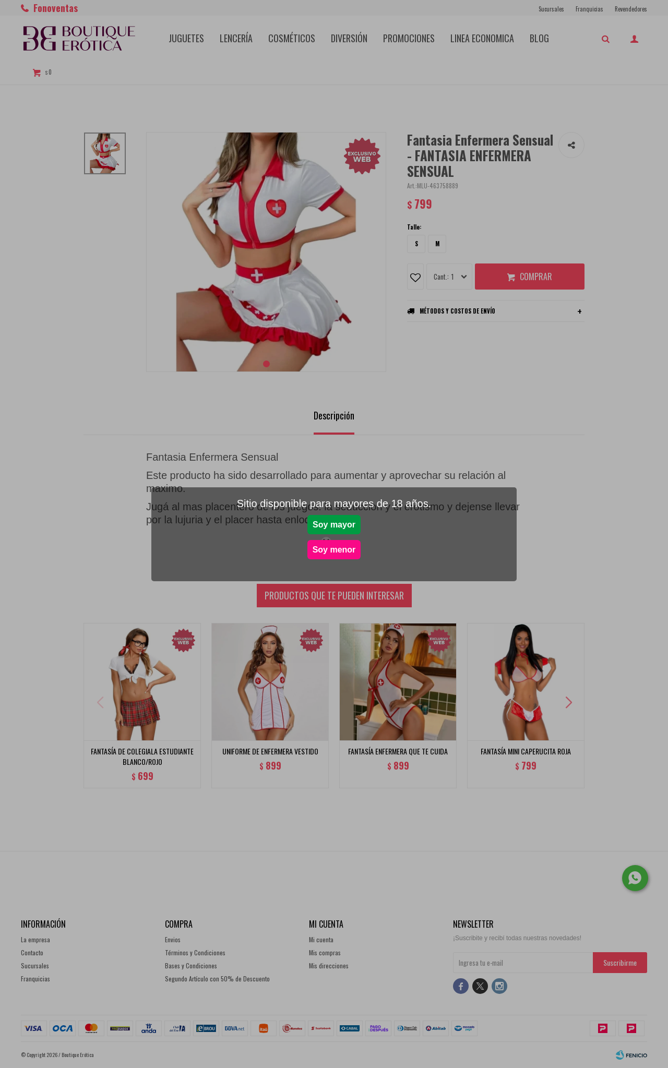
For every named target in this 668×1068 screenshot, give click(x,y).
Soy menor (334, 549)
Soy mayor (334, 524)
